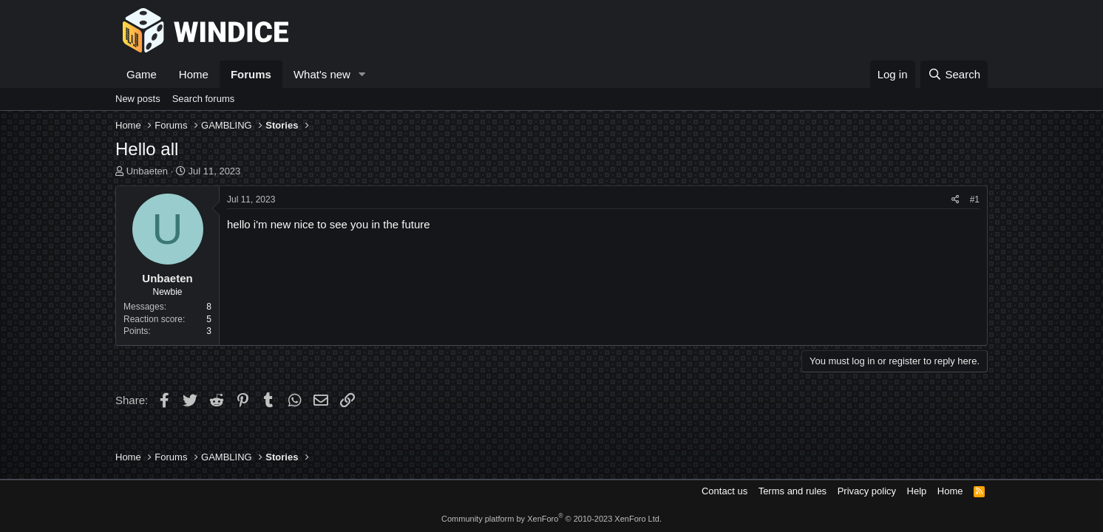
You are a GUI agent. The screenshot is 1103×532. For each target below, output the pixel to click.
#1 (975, 199)
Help (917, 491)
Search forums (203, 98)
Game (141, 74)
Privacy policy (867, 491)
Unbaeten (147, 171)
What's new (321, 74)
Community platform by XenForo (551, 518)
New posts (137, 98)
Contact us (724, 491)
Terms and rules (792, 491)
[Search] (954, 74)
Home (193, 74)
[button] (362, 74)
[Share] (955, 199)
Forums (251, 74)
